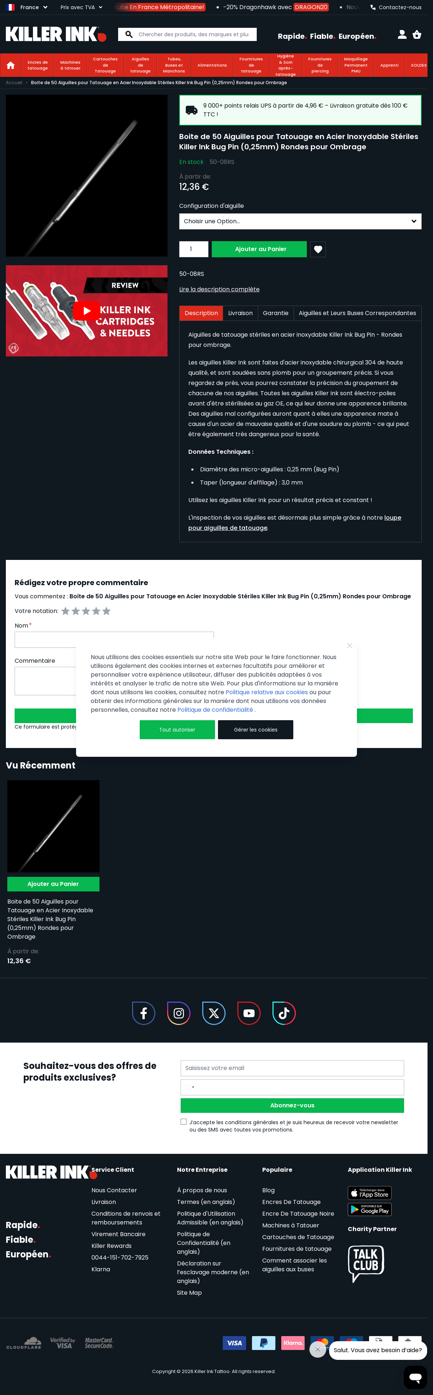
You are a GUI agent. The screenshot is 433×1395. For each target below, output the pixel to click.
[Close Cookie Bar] (349, 645)
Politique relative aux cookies (267, 692)
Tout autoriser (177, 729)
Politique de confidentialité (216, 710)
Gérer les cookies (256, 729)
